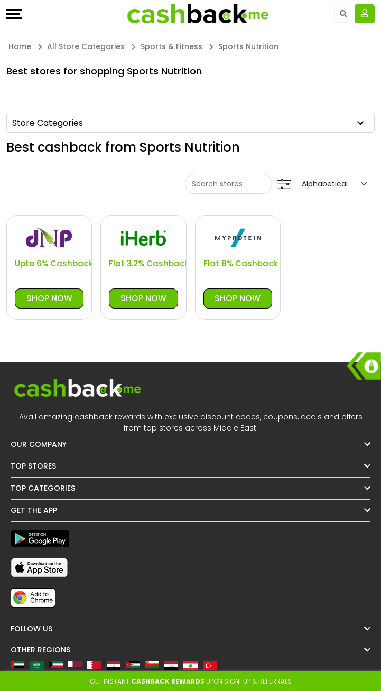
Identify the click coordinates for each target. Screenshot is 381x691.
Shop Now (49, 298)
